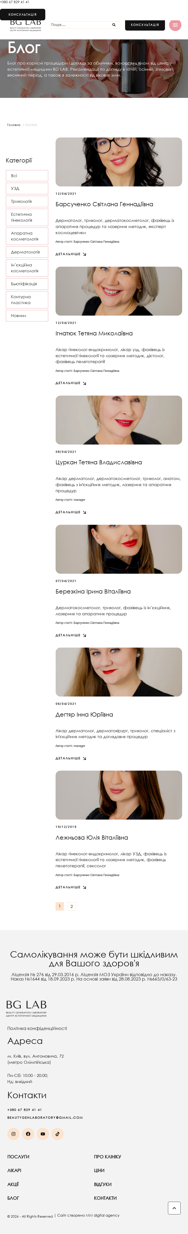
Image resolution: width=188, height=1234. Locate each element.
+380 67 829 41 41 (14, 2)
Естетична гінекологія (21, 217)
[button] (145, 25)
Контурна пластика (21, 299)
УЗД (15, 188)
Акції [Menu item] (50, 1184)
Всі (14, 175)
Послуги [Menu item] (50, 1157)
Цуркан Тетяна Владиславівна (99, 462)
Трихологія (21, 201)
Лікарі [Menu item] (50, 1170)
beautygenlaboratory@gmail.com (45, 1118)
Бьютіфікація (24, 283)
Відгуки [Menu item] (137, 1184)
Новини (18, 315)
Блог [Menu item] (50, 1198)
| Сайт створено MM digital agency (86, 1215)
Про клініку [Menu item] (137, 1157)
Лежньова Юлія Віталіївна (92, 837)
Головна (13, 125)
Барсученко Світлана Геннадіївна (104, 203)
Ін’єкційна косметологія (24, 268)
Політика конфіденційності (37, 1028)
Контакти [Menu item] (137, 1198)
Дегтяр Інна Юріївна (84, 714)
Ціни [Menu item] (137, 1170)
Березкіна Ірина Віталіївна (93, 591)
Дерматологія (25, 251)
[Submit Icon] (114, 25)
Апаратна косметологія (24, 236)
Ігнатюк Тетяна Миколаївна (94, 333)
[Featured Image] (119, 161)
